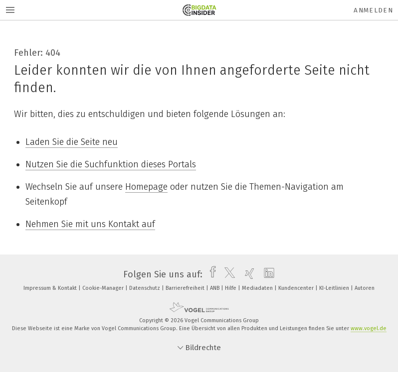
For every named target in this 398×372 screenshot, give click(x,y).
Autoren (365, 288)
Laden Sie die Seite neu (71, 141)
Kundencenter (296, 288)
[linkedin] (266, 274)
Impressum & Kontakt (50, 288)
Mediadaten (258, 288)
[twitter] (227, 274)
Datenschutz (145, 288)
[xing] (247, 274)
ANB (215, 288)
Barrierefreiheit (186, 288)
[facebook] (210, 274)
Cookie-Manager (103, 288)
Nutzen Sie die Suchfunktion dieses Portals (110, 164)
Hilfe (231, 288)
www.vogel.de (369, 328)
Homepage (146, 186)
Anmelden (373, 10)
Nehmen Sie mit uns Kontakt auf (90, 224)
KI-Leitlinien (335, 288)
